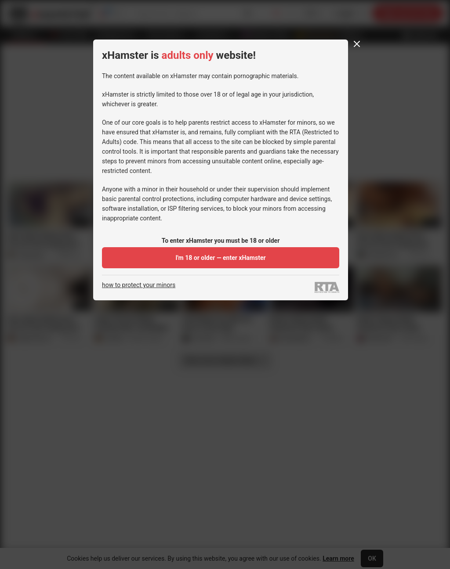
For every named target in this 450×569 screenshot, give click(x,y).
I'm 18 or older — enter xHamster (220, 257)
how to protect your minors (138, 285)
